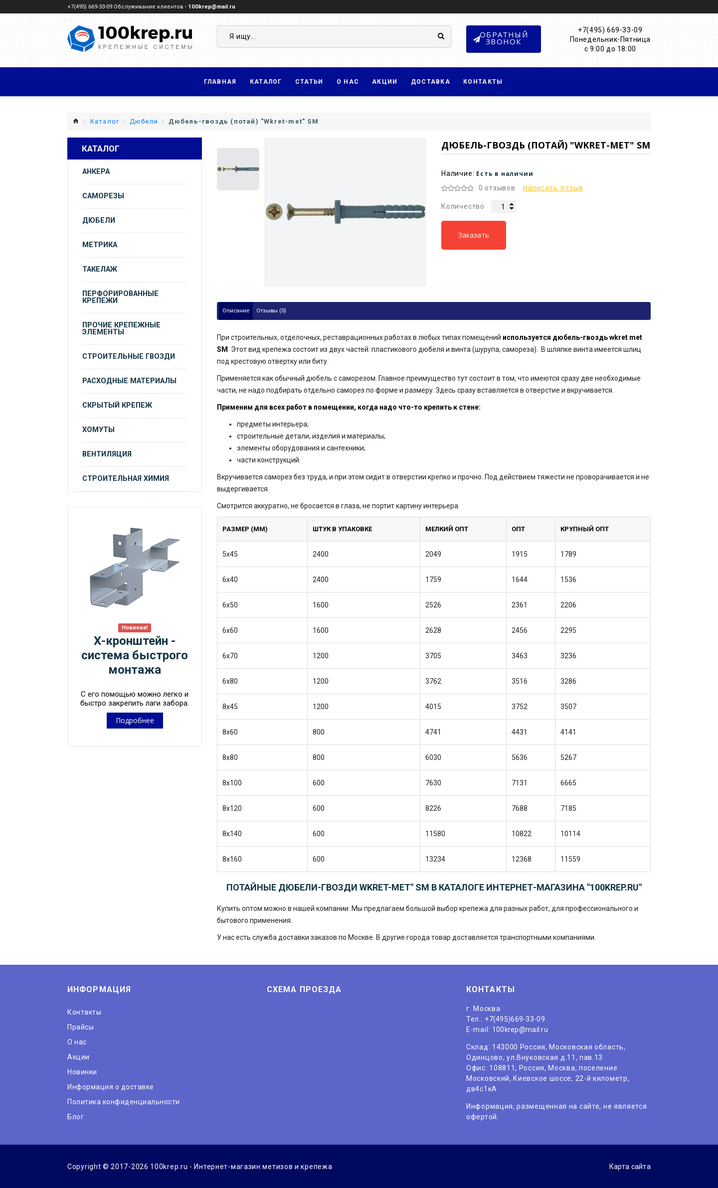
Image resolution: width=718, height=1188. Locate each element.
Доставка (430, 81)
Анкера (96, 171)
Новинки (82, 1071)
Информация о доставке (110, 1086)
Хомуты (98, 429)
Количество (463, 206)
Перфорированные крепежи (120, 296)
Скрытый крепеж (117, 405)
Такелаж (99, 269)
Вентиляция (107, 453)
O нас (77, 1041)
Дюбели (98, 220)
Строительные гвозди (128, 356)
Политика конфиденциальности (123, 1101)
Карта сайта (629, 1166)
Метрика (99, 244)
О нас (348, 81)
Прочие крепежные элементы (121, 328)
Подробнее (135, 720)
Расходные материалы (129, 380)
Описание (236, 309)
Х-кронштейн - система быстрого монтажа (134, 654)
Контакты (483, 81)
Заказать (473, 234)
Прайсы (80, 1026)
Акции (385, 81)
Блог (75, 1116)
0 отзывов (497, 187)
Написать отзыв (553, 187)
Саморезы (103, 195)
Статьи (309, 81)
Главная (220, 81)
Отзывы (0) (274, 309)
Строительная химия (125, 478)
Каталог (266, 81)
